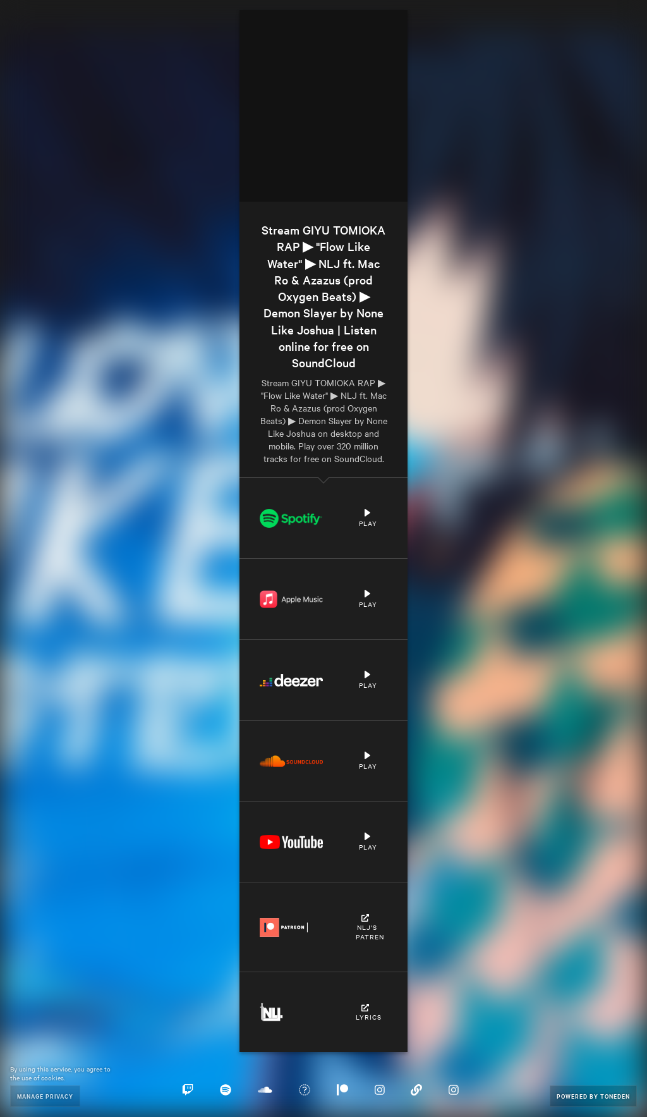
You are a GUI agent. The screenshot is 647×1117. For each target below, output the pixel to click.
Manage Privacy (45, 1096)
